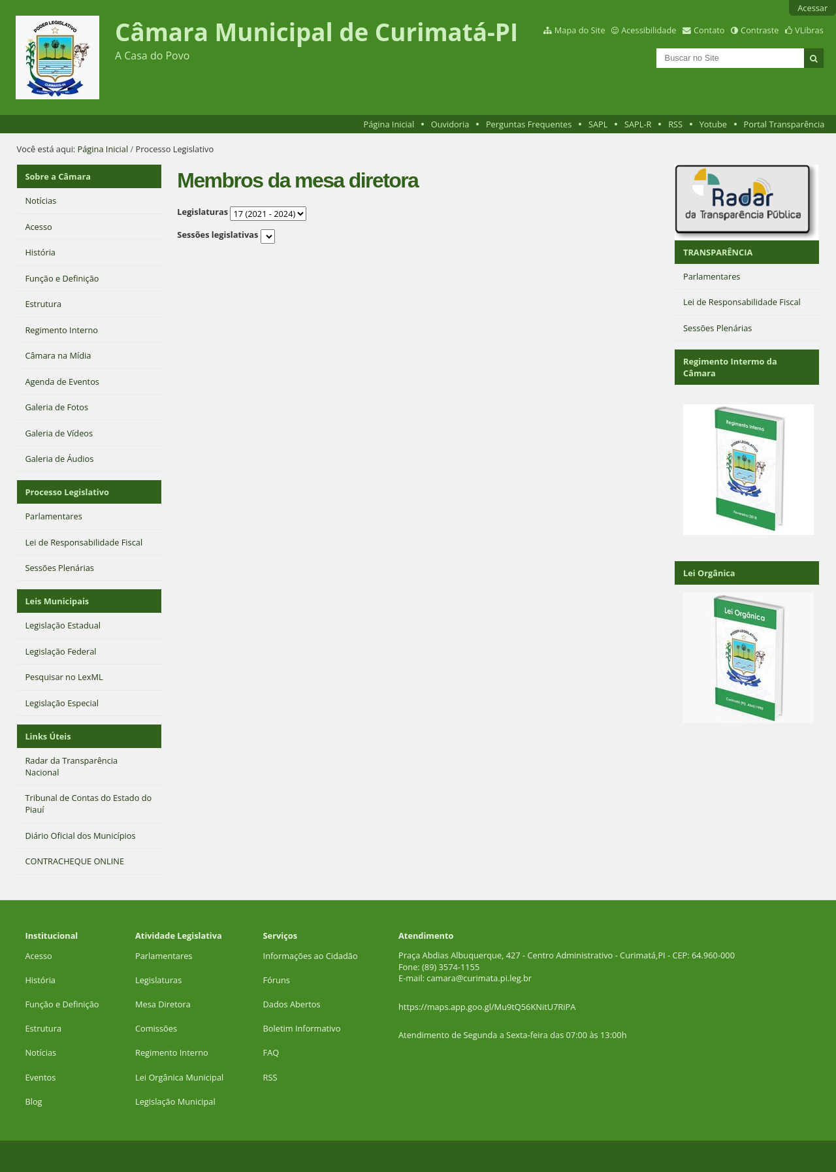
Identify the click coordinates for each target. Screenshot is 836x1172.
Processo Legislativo (66, 492)
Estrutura (43, 1028)
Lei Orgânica (709, 573)
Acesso (38, 956)
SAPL (598, 124)
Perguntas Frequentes (528, 124)
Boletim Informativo (302, 1028)
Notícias (40, 1052)
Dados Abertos (292, 1004)
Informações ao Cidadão (310, 956)
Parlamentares (163, 956)
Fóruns (276, 980)
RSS (675, 124)
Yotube (713, 124)
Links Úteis (48, 736)
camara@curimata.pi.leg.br (479, 978)
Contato (709, 30)
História (40, 980)
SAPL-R (638, 124)
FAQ (271, 1052)
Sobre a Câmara (58, 176)
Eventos (40, 1077)
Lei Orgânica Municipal (179, 1077)
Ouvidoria (450, 124)
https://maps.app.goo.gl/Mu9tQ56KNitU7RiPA (486, 1007)
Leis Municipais (57, 601)
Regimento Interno (171, 1052)
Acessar (812, 8)
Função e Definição (62, 1004)
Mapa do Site (580, 30)
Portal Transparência (784, 124)
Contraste (760, 30)
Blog (33, 1101)
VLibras (809, 30)
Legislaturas (202, 212)
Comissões (156, 1028)
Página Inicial (389, 124)
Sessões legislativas (217, 234)
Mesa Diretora (163, 1004)
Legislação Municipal (175, 1101)
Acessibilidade (648, 30)
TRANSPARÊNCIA (717, 252)
